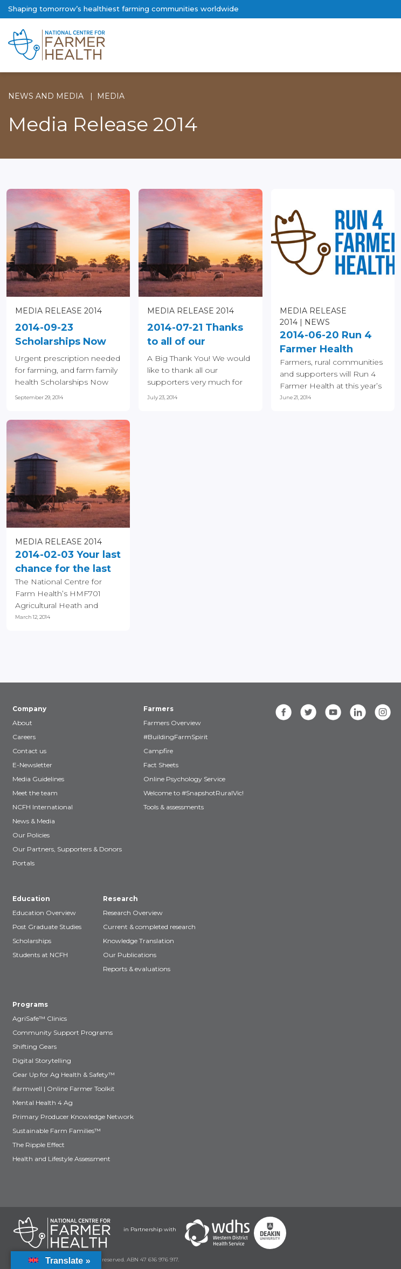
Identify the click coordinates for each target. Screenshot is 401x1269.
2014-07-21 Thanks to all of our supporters (195, 335)
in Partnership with (149, 1229)
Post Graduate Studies (46, 927)
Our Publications (129, 955)
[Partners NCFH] (61, 1233)
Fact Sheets (160, 765)
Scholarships (31, 941)
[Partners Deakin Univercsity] (270, 1233)
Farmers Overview (172, 723)
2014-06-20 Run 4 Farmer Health (326, 342)
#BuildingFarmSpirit (175, 737)
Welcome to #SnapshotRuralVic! (193, 793)
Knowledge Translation (138, 941)
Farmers (158, 709)
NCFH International (42, 807)
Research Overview (133, 913)
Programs (30, 1004)
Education (31, 899)
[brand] (166, 45)
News (317, 322)
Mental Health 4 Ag (42, 1103)
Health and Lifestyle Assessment (61, 1159)
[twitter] (308, 712)
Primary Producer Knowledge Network (73, 1117)
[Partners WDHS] (217, 1233)
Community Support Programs (62, 1032)
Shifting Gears (34, 1046)
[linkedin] (358, 712)
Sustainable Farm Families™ (56, 1131)
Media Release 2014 (58, 311)
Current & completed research (149, 927)
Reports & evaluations (136, 969)
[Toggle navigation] (348, 45)
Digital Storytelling (41, 1060)
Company (29, 709)
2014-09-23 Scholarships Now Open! (60, 335)
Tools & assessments (173, 807)
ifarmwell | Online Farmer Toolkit (63, 1088)
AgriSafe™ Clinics (39, 1018)
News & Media (33, 821)
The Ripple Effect (38, 1145)
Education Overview (44, 913)
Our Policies (31, 835)
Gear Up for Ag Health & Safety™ (63, 1074)
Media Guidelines (38, 779)
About (22, 723)
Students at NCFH (40, 955)
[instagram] (383, 712)
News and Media (46, 96)
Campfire (158, 751)
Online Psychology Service (184, 779)
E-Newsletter (32, 765)
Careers (24, 737)
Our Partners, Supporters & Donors (67, 849)
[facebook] (283, 712)
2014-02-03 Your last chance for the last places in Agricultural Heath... (68, 562)
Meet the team (35, 793)
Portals (23, 863)
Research (120, 899)
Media (111, 96)
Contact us (29, 751)
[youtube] (333, 712)
